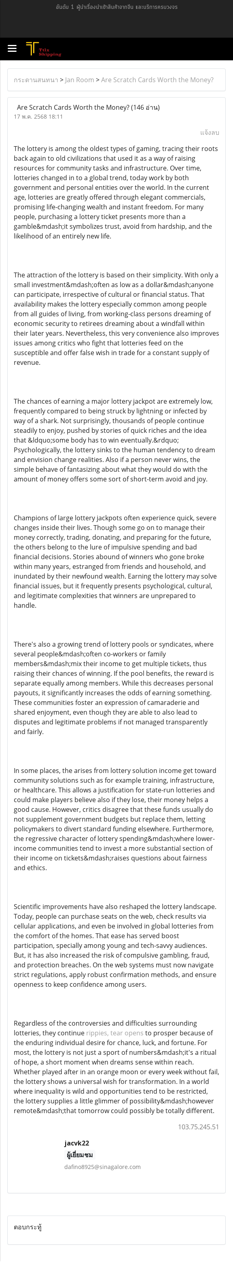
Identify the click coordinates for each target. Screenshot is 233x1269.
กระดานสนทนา (36, 79)
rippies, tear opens (115, 1032)
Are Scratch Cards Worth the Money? (157, 79)
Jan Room (79, 79)
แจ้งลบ (209, 132)
